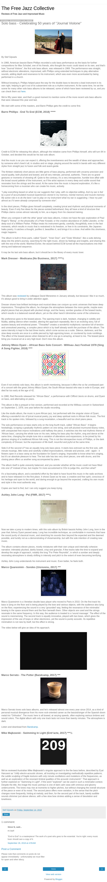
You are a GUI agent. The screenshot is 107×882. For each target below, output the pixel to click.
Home (53, 869)
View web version (53, 874)
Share (6, 814)
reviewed (21, 296)
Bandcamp (32, 727)
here (23, 91)
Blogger (58, 879)
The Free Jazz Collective (27, 8)
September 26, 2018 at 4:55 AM (22, 843)
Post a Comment (11, 849)
